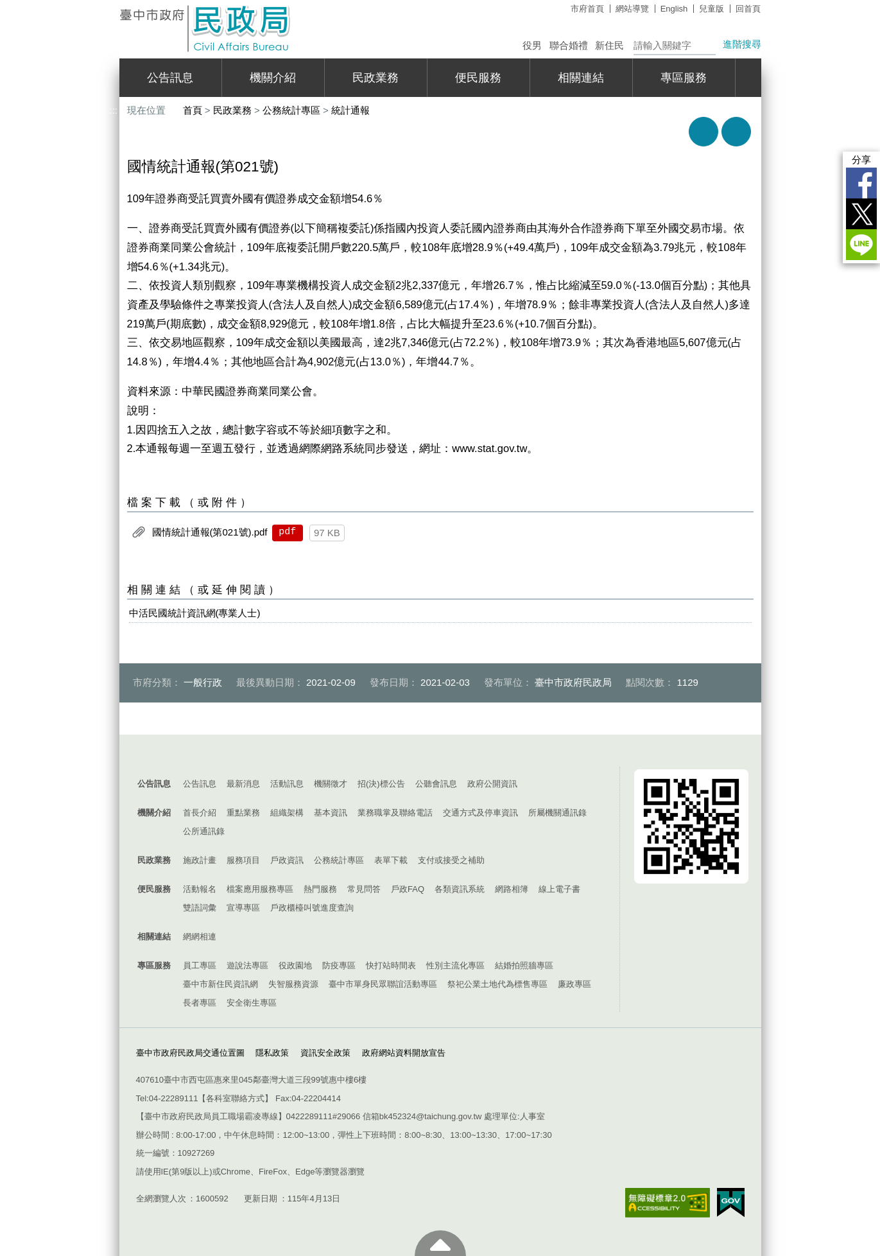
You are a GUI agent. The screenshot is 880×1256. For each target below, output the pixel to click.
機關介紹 (273, 77)
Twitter (861, 213)
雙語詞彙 (199, 907)
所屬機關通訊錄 (557, 812)
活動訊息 (287, 784)
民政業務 (375, 77)
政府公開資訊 (492, 784)
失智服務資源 (293, 984)
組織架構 (287, 812)
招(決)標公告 (381, 784)
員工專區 (199, 965)
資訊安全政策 (325, 1053)
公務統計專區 (291, 110)
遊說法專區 (247, 965)
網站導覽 (632, 8)
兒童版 (711, 8)
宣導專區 (243, 907)
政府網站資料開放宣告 (403, 1053)
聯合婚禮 (568, 45)
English (674, 8)
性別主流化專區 (455, 965)
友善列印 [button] (703, 131)
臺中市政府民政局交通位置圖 (190, 1053)
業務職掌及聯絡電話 (395, 812)
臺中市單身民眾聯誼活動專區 (383, 984)
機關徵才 (330, 784)
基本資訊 (330, 812)
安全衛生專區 (252, 1002)
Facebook (861, 183)
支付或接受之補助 (451, 860)
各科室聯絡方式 (235, 1098)
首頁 (192, 110)
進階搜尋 (742, 44)
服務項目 (243, 860)
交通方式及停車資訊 (480, 812)
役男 (532, 45)
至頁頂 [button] (440, 1243)
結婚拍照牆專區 (524, 965)
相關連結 (581, 77)
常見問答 (364, 889)
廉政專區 (574, 984)
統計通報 (350, 110)
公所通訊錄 (204, 831)
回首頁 (748, 8)
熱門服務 (320, 889)
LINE (861, 244)
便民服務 (478, 77)
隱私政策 (272, 1053)
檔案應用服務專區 (260, 889)
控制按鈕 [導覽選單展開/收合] (440, 754)
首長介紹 (199, 812)
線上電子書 (559, 889)
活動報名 (199, 889)
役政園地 (295, 965)
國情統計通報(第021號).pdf (210, 532)
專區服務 (683, 77)
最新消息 (243, 784)
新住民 (609, 45)
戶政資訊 (287, 860)
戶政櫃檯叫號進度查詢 (312, 907)
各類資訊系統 (460, 889)
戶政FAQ (407, 889)
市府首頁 (587, 8)
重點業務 (243, 812)
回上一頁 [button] (736, 131)
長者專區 (199, 1002)
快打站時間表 (391, 965)
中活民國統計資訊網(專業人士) (195, 612)
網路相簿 (511, 889)
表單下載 (391, 860)
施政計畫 (199, 860)
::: (114, 5)
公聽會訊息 (436, 784)
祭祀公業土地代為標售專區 (497, 984)
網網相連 (199, 936)
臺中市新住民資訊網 (220, 984)
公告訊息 (170, 77)
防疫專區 (339, 965)
